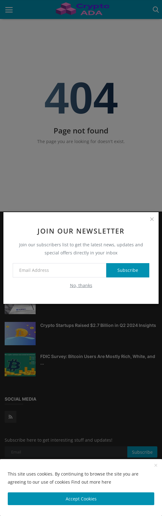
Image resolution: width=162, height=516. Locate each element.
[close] (152, 219)
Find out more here (91, 482)
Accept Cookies (81, 499)
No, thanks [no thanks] (81, 285)
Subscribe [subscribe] (127, 270)
